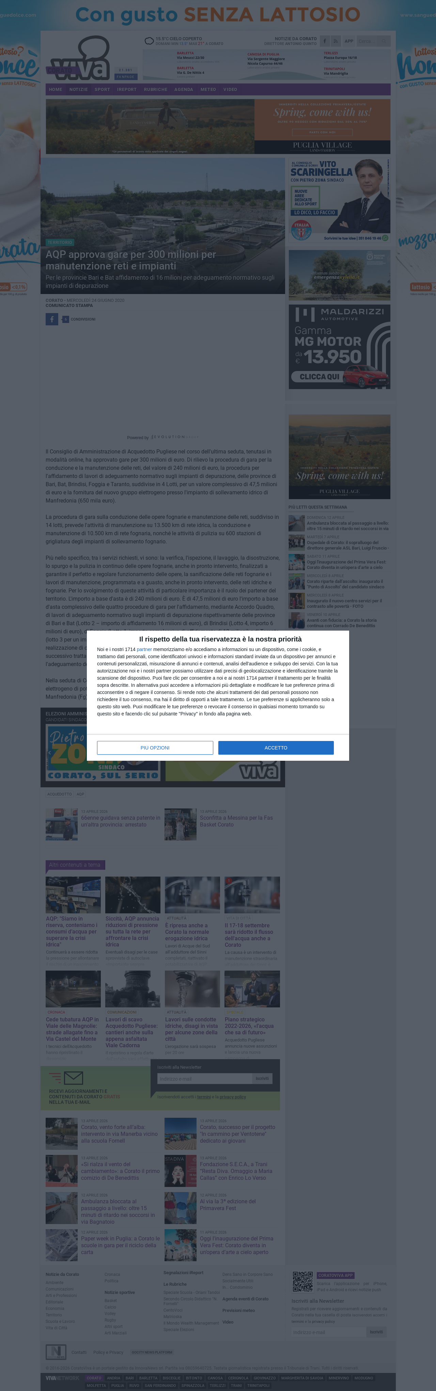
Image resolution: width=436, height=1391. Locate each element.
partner (144, 649)
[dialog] (218, 696)
